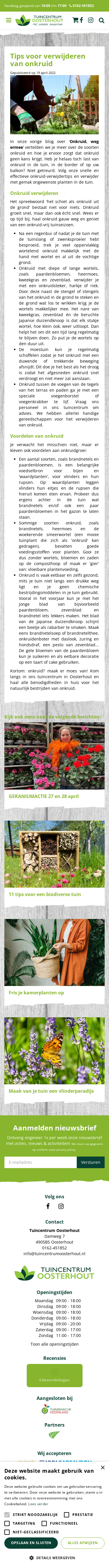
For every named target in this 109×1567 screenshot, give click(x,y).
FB (48, 1206)
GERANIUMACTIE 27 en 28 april (44, 796)
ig (90, 20)
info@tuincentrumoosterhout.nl (54, 1253)
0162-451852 (54, 1248)
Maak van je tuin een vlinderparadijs (51, 1091)
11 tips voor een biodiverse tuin (45, 894)
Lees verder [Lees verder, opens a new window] (38, 1503)
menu (8, 20)
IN (61, 1206)
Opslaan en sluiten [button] (31, 1542)
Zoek (101, 20)
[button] (54, 1557)
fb (81, 20)
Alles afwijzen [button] (83, 1542)
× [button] (102, 1468)
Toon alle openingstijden (55, 1344)
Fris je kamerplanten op (36, 992)
